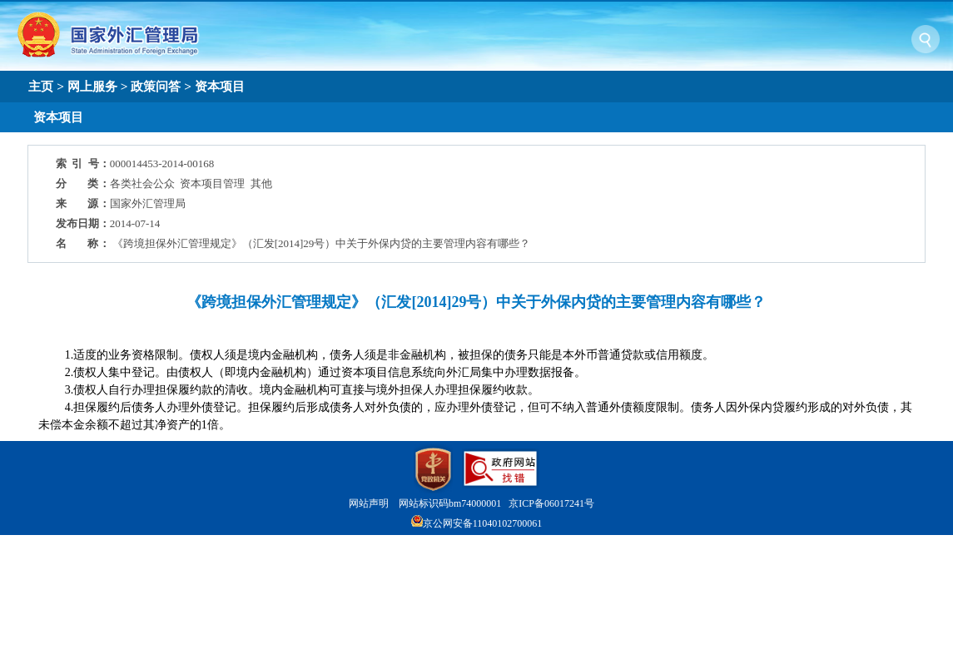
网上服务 (92, 86)
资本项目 (220, 86)
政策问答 (156, 86)
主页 (40, 86)
